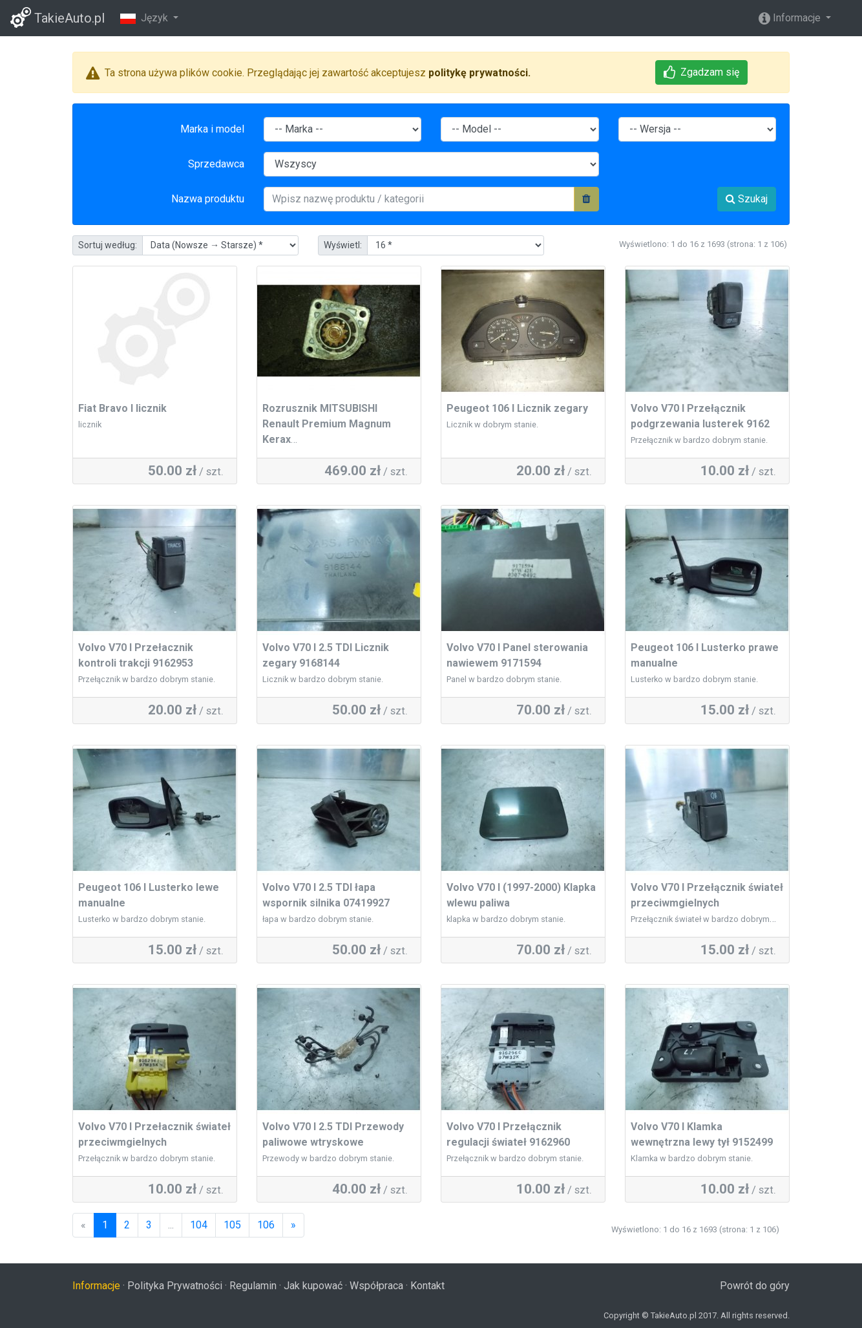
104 (198, 1225)
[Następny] (293, 1225)
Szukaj (747, 199)
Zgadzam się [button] (701, 72)
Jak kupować (313, 1286)
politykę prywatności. (479, 73)
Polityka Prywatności (174, 1286)
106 (266, 1225)
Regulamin (253, 1286)
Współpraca (376, 1286)
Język (145, 18)
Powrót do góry (755, 1286)
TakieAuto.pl (57, 17)
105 (232, 1225)
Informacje (791, 18)
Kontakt (427, 1286)
